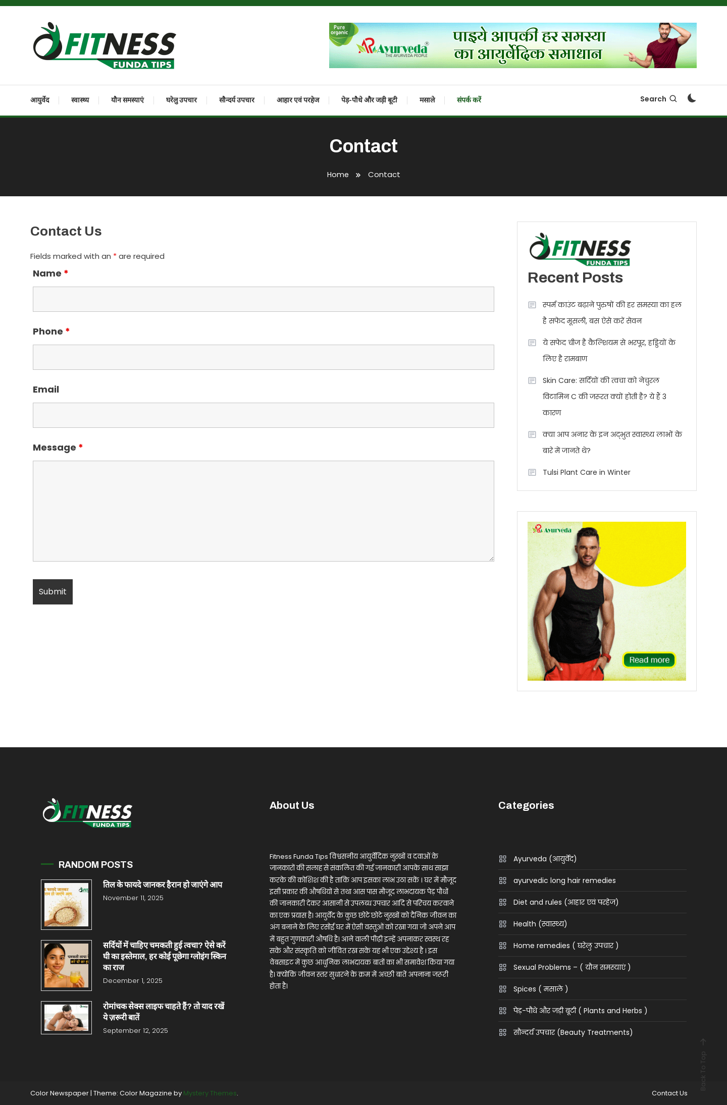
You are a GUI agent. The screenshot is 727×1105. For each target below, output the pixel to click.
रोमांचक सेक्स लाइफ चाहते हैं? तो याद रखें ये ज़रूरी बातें (163, 1012)
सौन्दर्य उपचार (236, 100)
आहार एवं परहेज (298, 100)
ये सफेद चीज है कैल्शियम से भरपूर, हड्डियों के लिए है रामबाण (609, 351)
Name (51, 273)
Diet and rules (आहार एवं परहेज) (566, 902)
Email (46, 389)
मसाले (427, 100)
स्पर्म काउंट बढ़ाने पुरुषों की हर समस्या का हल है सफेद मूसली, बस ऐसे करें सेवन (612, 313)
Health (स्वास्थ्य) (540, 924)
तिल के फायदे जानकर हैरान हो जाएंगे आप (162, 884)
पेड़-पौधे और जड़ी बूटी (369, 100)
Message (58, 447)
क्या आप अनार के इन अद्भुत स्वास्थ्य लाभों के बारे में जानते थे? (612, 442)
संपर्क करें (469, 100)
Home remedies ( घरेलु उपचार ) (566, 946)
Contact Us (669, 1093)
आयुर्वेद (39, 100)
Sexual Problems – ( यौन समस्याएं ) (572, 967)
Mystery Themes (210, 1093)
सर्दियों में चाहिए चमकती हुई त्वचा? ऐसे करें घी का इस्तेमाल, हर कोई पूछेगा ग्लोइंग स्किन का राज (164, 956)
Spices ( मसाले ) (540, 989)
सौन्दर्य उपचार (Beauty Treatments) (573, 1032)
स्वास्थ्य (80, 100)
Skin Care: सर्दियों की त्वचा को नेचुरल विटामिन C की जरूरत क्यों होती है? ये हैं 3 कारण (604, 396)
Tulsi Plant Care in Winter (587, 472)
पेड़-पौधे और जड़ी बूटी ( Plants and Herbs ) (580, 1011)
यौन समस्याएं (127, 100)
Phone (51, 331)
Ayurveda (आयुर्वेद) (545, 859)
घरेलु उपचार (181, 100)
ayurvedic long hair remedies (564, 880)
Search (659, 99)
